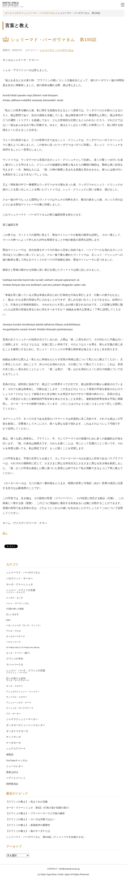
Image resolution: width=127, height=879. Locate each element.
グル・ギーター (13, 714)
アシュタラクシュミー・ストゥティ (23, 692)
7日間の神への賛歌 (15, 609)
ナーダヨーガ (13, 743)
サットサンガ (13, 737)
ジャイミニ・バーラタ (16, 673)
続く (5, 533)
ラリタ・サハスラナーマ (17, 680)
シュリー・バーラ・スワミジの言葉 (25, 670)
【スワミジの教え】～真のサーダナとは (28, 831)
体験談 (9, 754)
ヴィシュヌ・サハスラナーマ (19, 708)
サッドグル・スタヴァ (16, 697)
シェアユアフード (16, 748)
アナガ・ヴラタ (13, 631)
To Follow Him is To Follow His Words (23, 647)
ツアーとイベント (16, 778)
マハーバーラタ (14, 664)
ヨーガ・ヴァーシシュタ (19, 584)
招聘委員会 (12, 784)
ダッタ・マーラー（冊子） (18, 653)
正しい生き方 (12, 614)
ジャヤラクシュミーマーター (22, 719)
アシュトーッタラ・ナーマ (18, 703)
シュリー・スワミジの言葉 (20, 590)
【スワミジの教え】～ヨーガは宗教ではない (30, 819)
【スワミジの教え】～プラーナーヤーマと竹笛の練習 (35, 813)
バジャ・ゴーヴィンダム (17, 603)
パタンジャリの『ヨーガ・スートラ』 (24, 625)
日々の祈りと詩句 (16, 678)
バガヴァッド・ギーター (19, 578)
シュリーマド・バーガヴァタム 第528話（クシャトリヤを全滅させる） (46, 837)
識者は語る (12, 772)
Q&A (8, 620)
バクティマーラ (13, 642)
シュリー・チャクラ (15, 592)
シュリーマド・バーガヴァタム (57, 50)
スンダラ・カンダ (14, 598)
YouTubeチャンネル (17, 760)
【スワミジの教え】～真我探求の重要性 (28, 825)
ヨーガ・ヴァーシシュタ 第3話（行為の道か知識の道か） (38, 807)
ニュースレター (14, 766)
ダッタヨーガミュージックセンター (25, 725)
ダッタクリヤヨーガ (17, 731)
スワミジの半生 (14, 658)
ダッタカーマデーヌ (15, 636)
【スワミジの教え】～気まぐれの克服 (27, 801)
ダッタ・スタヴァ (14, 686)
